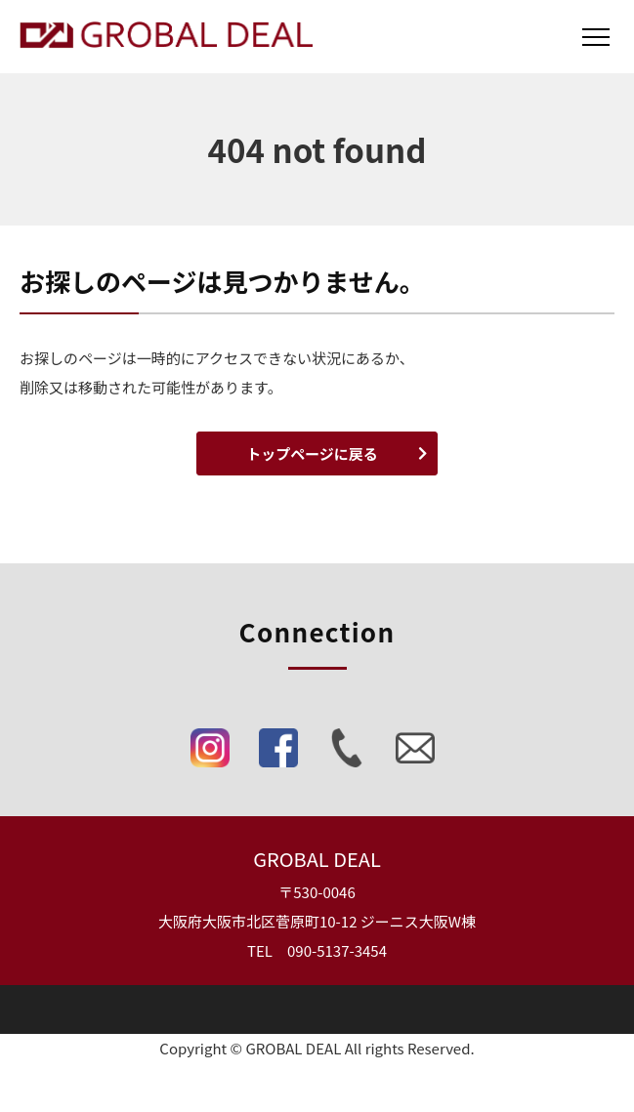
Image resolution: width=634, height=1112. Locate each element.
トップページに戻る (312, 453)
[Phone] (346, 752)
